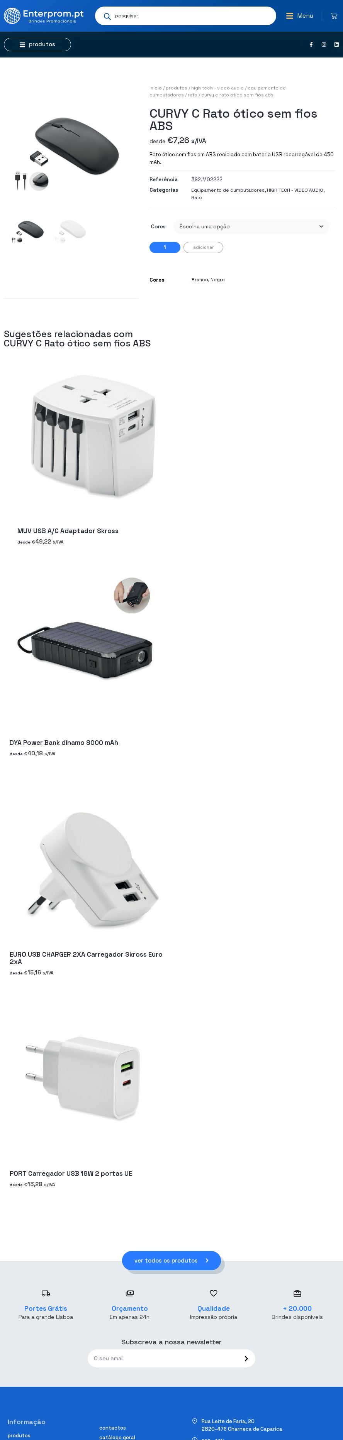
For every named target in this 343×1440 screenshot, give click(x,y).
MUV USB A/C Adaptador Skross (68, 531)
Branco (199, 280)
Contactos (112, 1428)
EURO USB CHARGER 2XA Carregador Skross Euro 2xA (86, 958)
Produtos (176, 88)
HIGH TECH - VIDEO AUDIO (217, 88)
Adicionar (203, 247)
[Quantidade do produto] (164, 247)
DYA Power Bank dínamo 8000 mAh (64, 742)
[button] (299, 15)
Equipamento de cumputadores (228, 190)
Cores (158, 226)
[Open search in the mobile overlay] (185, 16)
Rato (192, 95)
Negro (218, 280)
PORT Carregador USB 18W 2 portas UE (71, 1173)
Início (155, 88)
